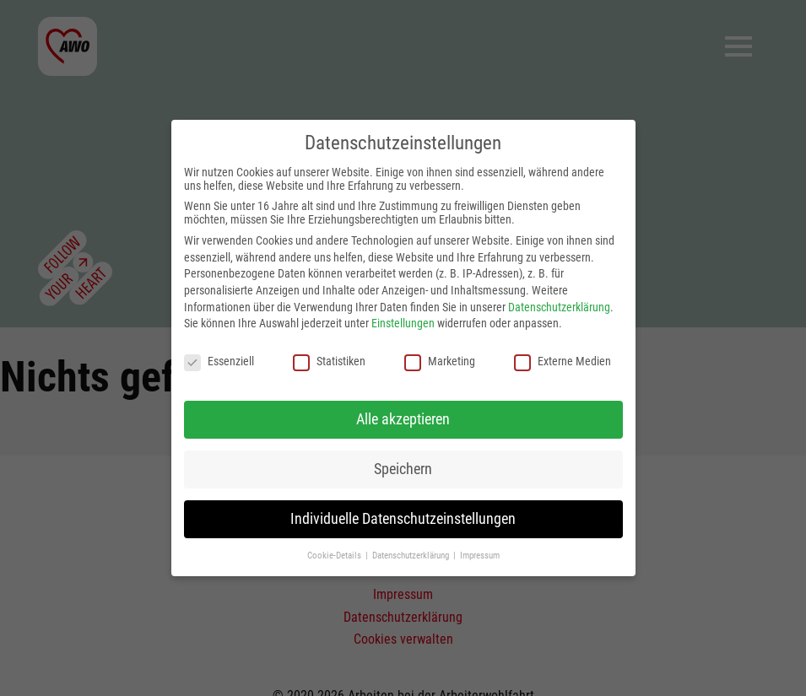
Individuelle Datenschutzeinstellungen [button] (403, 518)
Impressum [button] (480, 555)
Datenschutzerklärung (559, 307)
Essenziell (219, 361)
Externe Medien (562, 361)
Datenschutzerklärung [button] (412, 555)
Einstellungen (403, 323)
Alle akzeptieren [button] (403, 419)
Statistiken (329, 361)
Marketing (439, 361)
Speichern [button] (403, 469)
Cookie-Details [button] (335, 555)
